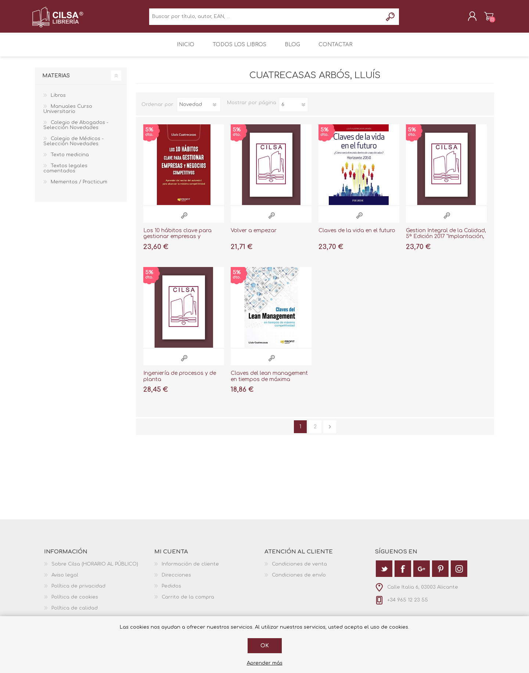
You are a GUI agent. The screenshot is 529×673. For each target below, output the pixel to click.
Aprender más (265, 663)
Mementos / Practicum (79, 186)
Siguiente (329, 430)
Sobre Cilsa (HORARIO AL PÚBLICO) (94, 568)
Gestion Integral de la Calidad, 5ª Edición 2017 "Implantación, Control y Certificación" (446, 241)
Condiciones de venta (299, 568)
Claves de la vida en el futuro (357, 234)
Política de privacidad (78, 590)
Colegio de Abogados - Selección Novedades (75, 129)
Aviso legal (64, 579)
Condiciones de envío (299, 579)
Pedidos (171, 590)
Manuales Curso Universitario (67, 113)
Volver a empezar (254, 234)
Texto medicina (70, 158)
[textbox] (265, 18)
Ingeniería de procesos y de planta (179, 380)
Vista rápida (184, 219)
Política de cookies (74, 601)
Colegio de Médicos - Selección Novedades (73, 145)
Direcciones (176, 579)
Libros (58, 99)
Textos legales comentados (65, 172)
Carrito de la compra (486, 18)
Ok (264, 645)
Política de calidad (74, 612)
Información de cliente (190, 568)
